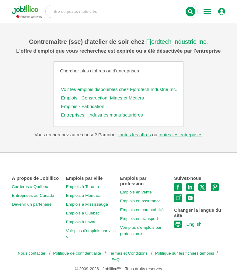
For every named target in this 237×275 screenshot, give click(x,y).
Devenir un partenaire (32, 204)
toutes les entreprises (180, 134)
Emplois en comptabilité (142, 209)
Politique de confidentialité (77, 253)
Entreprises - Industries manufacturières (102, 114)
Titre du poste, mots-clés (121, 11)
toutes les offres (134, 134)
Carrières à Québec (30, 186)
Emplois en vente (136, 192)
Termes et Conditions (128, 253)
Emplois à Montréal (83, 195)
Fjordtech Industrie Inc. (177, 41)
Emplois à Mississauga (87, 204)
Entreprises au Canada (33, 195)
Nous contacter (32, 253)
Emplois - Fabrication (82, 106)
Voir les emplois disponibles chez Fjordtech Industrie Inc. (119, 89)
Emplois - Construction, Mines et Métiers (102, 97)
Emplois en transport (139, 218)
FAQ (115, 259)
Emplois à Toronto (82, 186)
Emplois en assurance (140, 201)
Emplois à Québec (83, 213)
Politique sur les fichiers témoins (184, 253)
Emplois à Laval (80, 222)
